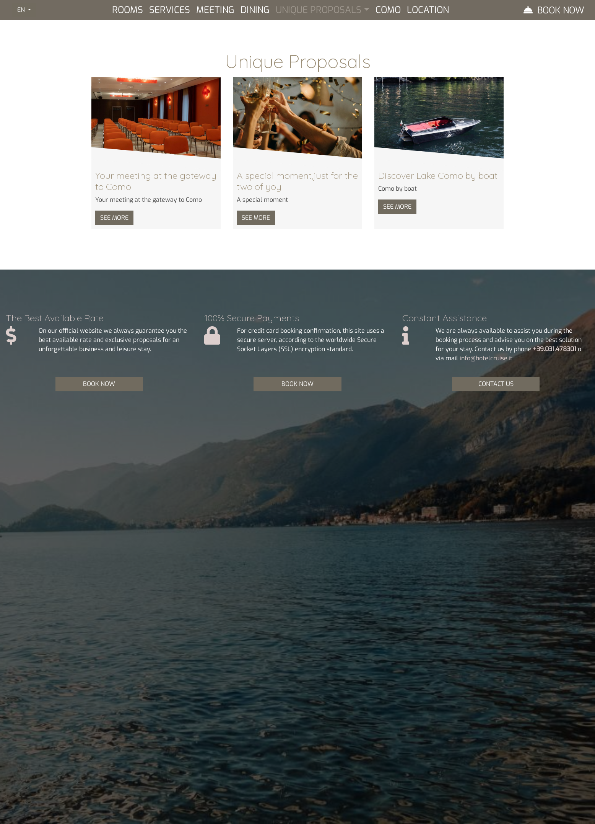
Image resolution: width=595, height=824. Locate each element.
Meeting (215, 10)
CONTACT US (496, 384)
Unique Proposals (318, 10)
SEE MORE (114, 218)
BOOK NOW (99, 384)
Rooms (127, 10)
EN (21, 10)
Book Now (560, 10)
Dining (255, 10)
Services (169, 10)
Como (388, 10)
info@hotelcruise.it (486, 358)
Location (428, 10)
